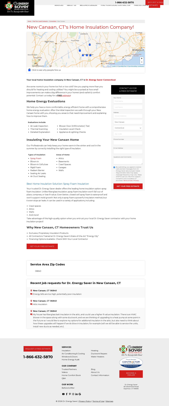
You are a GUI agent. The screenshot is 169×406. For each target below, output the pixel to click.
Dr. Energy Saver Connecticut (101, 80)
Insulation (66, 350)
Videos (65, 372)
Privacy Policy (85, 401)
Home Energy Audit (70, 359)
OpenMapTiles (122, 66)
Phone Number (118, 139)
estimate (64, 95)
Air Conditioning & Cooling (73, 353)
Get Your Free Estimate (42, 246)
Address (116, 112)
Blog (93, 369)
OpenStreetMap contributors (136, 66)
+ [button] (141, 59)
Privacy (136, 180)
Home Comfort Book (71, 375)
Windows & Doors (69, 357)
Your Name (117, 98)
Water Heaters (97, 357)
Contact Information (100, 375)
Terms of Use (127, 180)
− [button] (141, 62)
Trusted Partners (69, 369)
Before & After (68, 388)
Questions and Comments (122, 157)
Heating (94, 350)
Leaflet (114, 66)
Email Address (118, 148)
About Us (95, 372)
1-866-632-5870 (124, 2)
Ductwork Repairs (99, 353)
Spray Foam (35, 158)
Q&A (64, 378)
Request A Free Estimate (38, 349)
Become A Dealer (131, 374)
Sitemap (109, 401)
